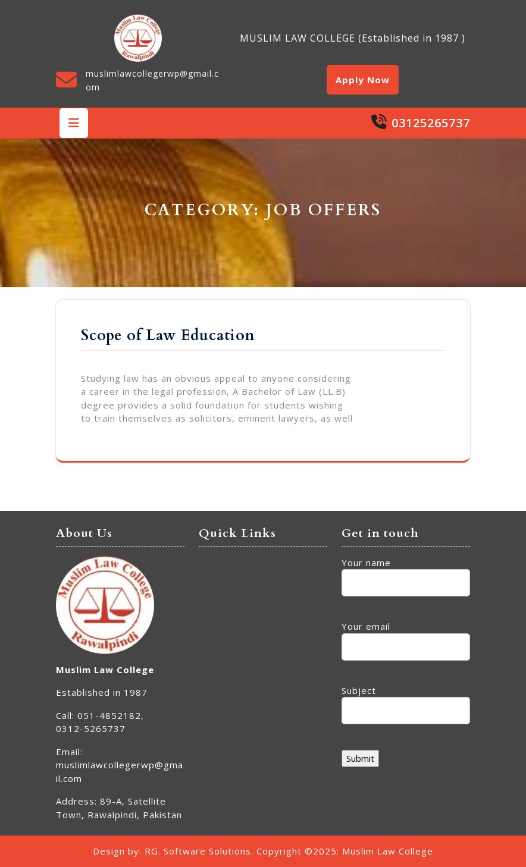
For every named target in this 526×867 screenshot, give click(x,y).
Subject (406, 700)
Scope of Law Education (168, 335)
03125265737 (431, 123)
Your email (406, 636)
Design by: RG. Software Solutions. (173, 851)
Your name (406, 573)
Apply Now (363, 80)
